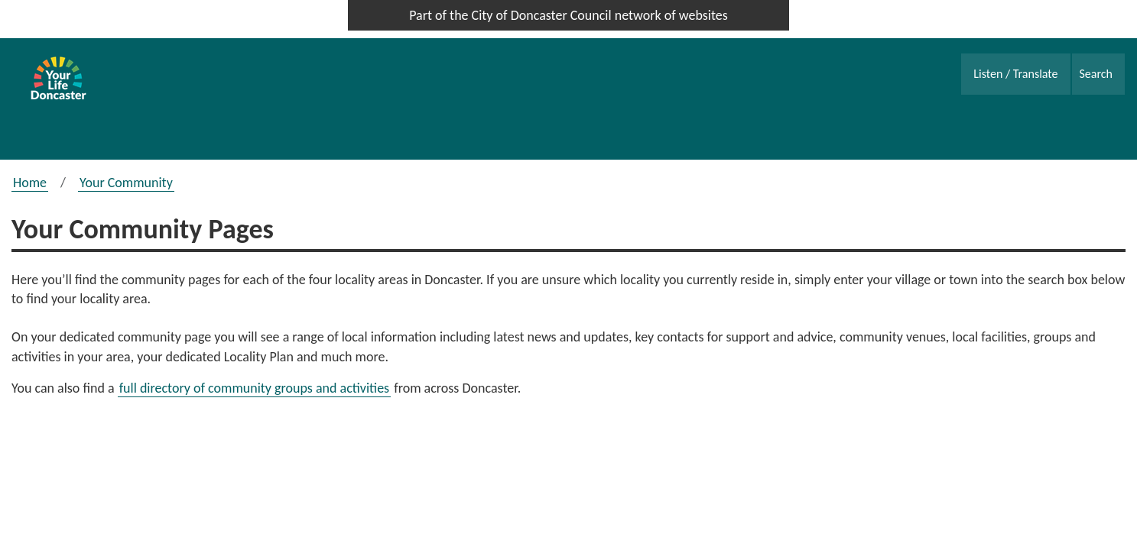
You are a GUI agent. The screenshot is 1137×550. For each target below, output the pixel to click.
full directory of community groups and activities (254, 388)
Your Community (126, 182)
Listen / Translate (1015, 73)
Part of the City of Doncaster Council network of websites (568, 15)
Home (30, 182)
